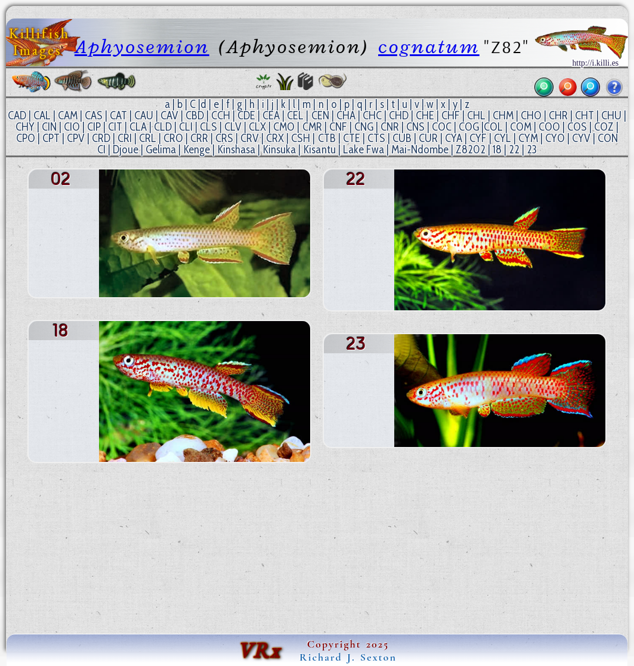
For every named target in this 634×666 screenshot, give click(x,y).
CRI (124, 138)
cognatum (429, 46)
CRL (147, 138)
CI (101, 149)
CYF (478, 138)
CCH (220, 115)
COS (577, 126)
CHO (531, 115)
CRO (173, 138)
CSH (300, 138)
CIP (94, 126)
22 (514, 149)
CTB (327, 138)
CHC (372, 115)
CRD (101, 138)
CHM (503, 115)
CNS (415, 126)
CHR (558, 115)
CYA (453, 138)
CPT (51, 138)
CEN (320, 115)
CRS (224, 138)
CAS (94, 115)
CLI (186, 126)
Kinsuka (279, 149)
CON (608, 138)
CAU (143, 115)
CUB (402, 138)
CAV (169, 115)
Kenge (196, 149)
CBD (194, 115)
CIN (49, 126)
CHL (476, 115)
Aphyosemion (142, 46)
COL (493, 126)
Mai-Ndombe (420, 149)
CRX (275, 138)
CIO (72, 126)
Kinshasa (236, 149)
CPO (25, 138)
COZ (604, 126)
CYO (555, 138)
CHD (399, 115)
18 (497, 149)
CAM (68, 115)
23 (532, 149)
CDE (246, 115)
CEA (271, 115)
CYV (581, 138)
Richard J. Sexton (348, 657)
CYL (502, 138)
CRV (249, 138)
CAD (17, 115)
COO (549, 126)
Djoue (125, 149)
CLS (208, 126)
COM (520, 126)
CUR (428, 138)
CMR (312, 126)
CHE (425, 115)
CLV (233, 126)
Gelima (161, 149)
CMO (284, 126)
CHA (345, 115)
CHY (25, 126)
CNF (338, 126)
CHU (611, 115)
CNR (390, 126)
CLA (138, 126)
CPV (76, 138)
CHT (584, 115)
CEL (295, 115)
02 (479, 149)
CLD (163, 126)
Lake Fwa (363, 149)
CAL (42, 115)
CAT (118, 115)
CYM (528, 138)
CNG (363, 126)
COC (441, 126)
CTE (351, 138)
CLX (257, 126)
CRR (199, 138)
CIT (115, 126)
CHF (450, 115)
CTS (376, 138)
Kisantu (319, 149)
